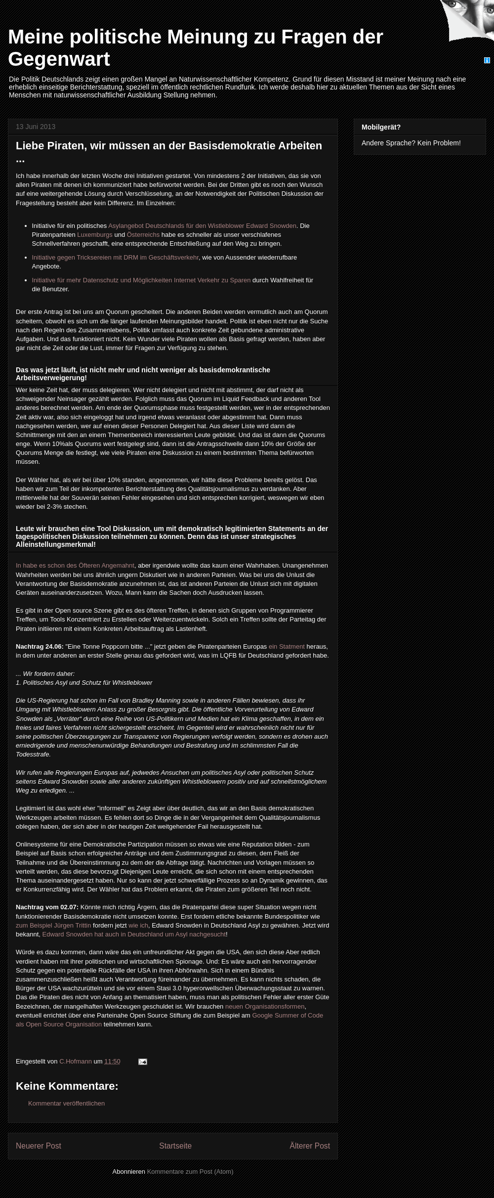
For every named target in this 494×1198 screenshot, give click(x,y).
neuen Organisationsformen (264, 1006)
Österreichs (143, 234)
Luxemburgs (95, 234)
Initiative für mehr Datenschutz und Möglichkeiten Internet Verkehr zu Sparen (141, 280)
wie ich (138, 925)
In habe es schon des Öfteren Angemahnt (75, 565)
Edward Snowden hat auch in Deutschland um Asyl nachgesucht (134, 934)
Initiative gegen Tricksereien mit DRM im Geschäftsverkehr (115, 257)
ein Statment (287, 646)
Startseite (175, 1146)
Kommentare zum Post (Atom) (190, 1171)
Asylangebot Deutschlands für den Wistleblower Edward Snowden (202, 225)
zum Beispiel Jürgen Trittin (53, 925)
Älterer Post (310, 1146)
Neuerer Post (38, 1146)
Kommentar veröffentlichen (66, 1103)
